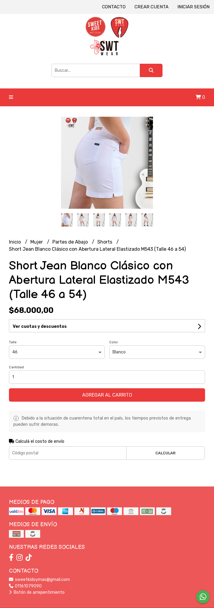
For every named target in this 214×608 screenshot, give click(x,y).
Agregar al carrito (107, 395)
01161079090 (25, 586)
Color (113, 342)
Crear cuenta (151, 7)
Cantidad (16, 367)
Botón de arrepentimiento (37, 592)
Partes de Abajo (70, 242)
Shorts (105, 242)
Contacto (114, 7)
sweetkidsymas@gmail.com (39, 579)
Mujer (37, 242)
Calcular (165, 453)
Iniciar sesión (193, 7)
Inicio (15, 242)
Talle (13, 342)
